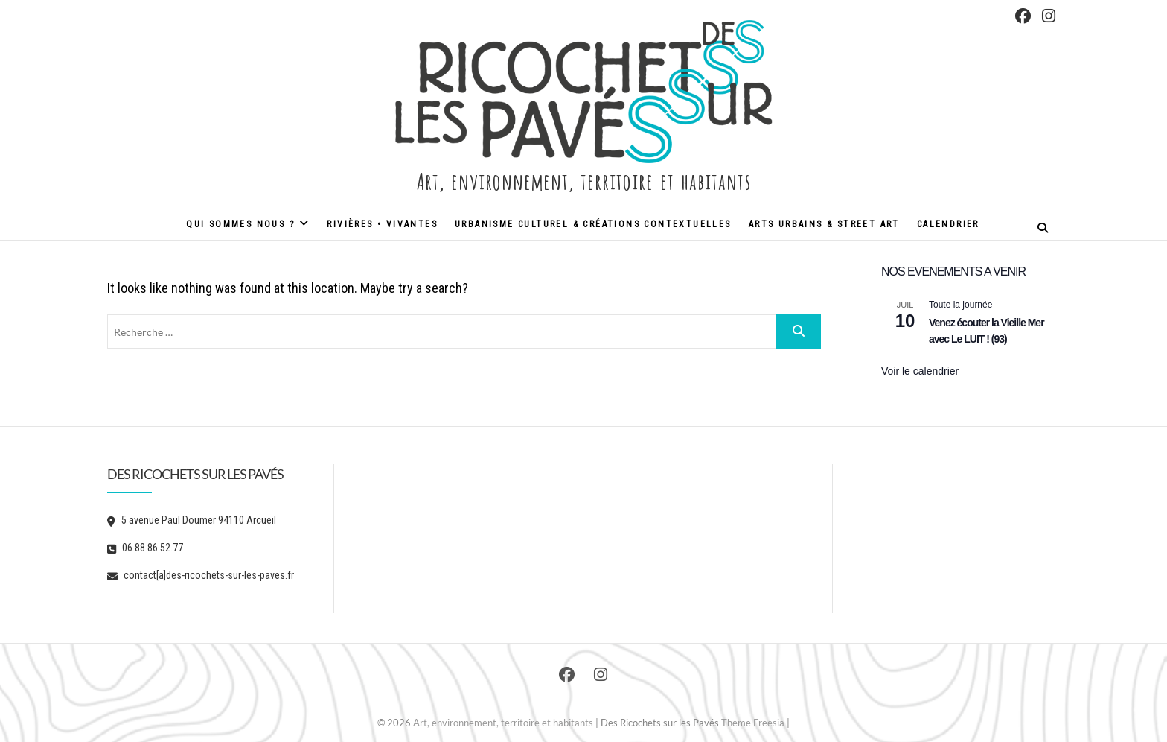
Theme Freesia (752, 723)
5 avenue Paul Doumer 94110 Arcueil (191, 520)
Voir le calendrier (920, 371)
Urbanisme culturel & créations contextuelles (593, 224)
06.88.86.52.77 (145, 548)
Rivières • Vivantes (382, 224)
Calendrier (948, 224)
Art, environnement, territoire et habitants (583, 179)
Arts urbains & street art (824, 224)
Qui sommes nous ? (240, 224)
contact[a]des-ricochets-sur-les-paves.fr (200, 575)
